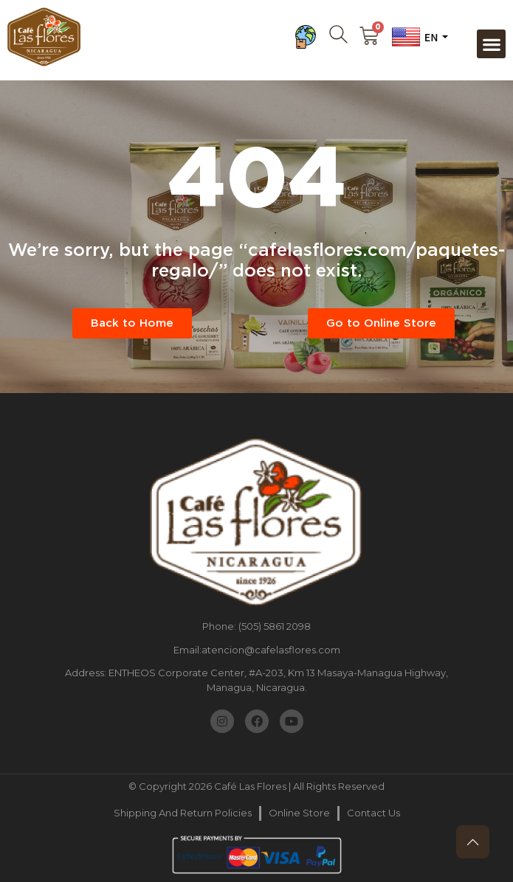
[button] (491, 43)
